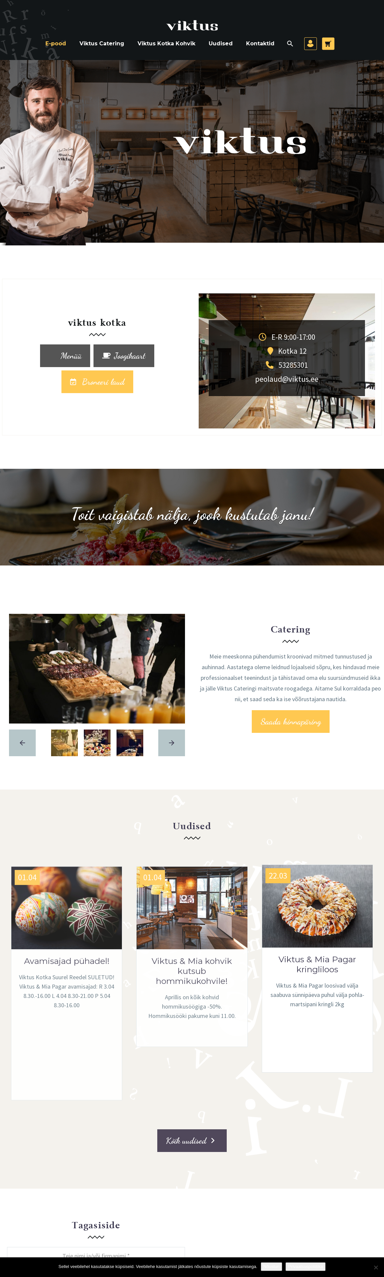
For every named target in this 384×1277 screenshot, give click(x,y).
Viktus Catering (101, 43)
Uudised (221, 43)
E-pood (55, 43)
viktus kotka (97, 323)
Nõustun (271, 1266)
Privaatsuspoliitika (305, 1266)
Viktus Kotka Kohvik (166, 43)
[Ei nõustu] (375, 1267)
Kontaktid (260, 43)
